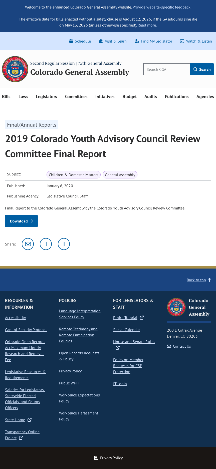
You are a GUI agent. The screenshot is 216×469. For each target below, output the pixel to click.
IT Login (120, 383)
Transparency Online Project (22, 434)
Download (21, 220)
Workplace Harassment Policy (78, 415)
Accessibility (15, 317)
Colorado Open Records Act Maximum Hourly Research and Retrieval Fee (25, 350)
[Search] (166, 69)
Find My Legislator (153, 41)
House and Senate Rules (134, 344)
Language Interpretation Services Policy (80, 313)
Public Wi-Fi (69, 382)
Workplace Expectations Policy (79, 397)
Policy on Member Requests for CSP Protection (128, 365)
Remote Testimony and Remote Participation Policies (78, 334)
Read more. (147, 25)
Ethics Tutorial (128, 317)
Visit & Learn (113, 41)
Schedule (80, 41)
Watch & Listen (196, 41)
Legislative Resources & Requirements (25, 374)
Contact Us (179, 346)
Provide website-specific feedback (161, 7)
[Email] (28, 244)
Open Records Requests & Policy (79, 355)
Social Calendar (126, 329)
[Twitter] (46, 244)
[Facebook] (64, 244)
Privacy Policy (70, 370)
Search (202, 69)
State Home (18, 419)
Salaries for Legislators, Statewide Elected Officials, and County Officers (25, 398)
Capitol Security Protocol (26, 329)
